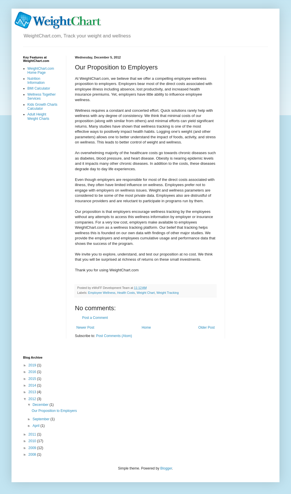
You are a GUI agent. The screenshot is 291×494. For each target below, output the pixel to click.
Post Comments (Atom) (114, 336)
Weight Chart (146, 292)
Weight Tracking (167, 292)
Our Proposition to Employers (54, 411)
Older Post (206, 327)
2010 (33, 441)
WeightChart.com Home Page (40, 71)
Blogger (166, 468)
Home (146, 327)
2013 (33, 392)
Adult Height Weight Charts (38, 116)
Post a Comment (95, 318)
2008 (33, 455)
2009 (33, 448)
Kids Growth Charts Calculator (42, 107)
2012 (33, 399)
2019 (33, 365)
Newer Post (85, 327)
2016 (33, 372)
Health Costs (126, 292)
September (41, 419)
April (36, 426)
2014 (33, 385)
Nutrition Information (36, 81)
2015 (33, 379)
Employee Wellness (102, 292)
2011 (33, 434)
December (41, 405)
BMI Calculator (38, 88)
